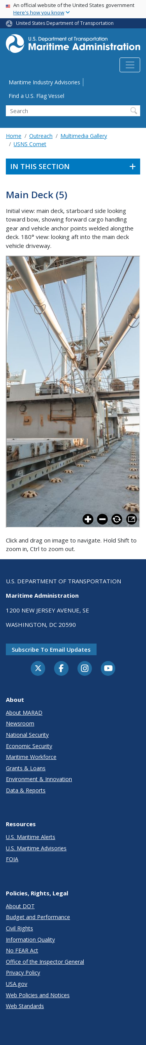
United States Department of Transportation (65, 23)
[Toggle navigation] (130, 65)
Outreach (41, 136)
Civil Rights (19, 928)
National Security (27, 734)
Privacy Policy (23, 972)
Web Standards (25, 1006)
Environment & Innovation (39, 779)
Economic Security (29, 746)
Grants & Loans (26, 768)
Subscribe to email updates (51, 649)
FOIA (12, 859)
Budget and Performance (38, 917)
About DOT (20, 906)
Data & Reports (26, 790)
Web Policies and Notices (38, 995)
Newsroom (20, 723)
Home (13, 136)
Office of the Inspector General (45, 961)
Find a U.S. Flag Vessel (36, 95)
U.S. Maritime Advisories (36, 848)
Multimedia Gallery (83, 136)
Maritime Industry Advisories (44, 82)
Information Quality (30, 939)
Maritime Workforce (31, 757)
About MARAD (24, 712)
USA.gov (16, 983)
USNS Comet (30, 144)
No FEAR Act (22, 950)
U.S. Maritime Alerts (30, 837)
